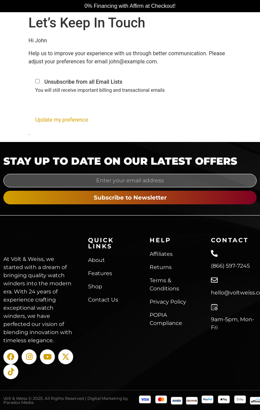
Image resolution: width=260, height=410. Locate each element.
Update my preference (61, 120)
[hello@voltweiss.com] (214, 280)
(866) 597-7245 (230, 266)
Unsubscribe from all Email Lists (83, 82)
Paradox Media (18, 402)
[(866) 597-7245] (214, 253)
